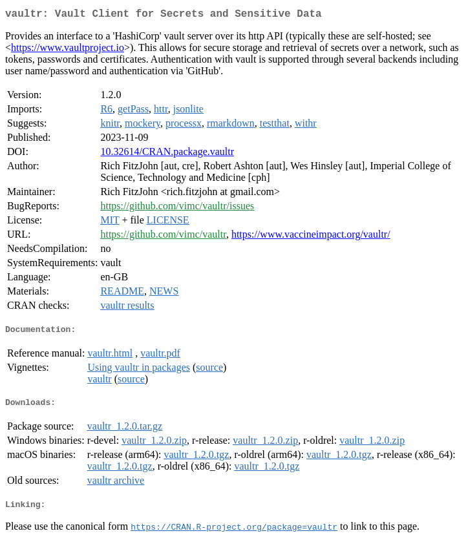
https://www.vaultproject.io (67, 50)
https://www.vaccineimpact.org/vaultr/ (310, 236)
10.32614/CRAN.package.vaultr (167, 154)
